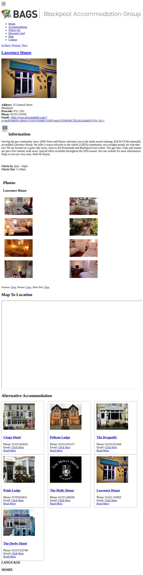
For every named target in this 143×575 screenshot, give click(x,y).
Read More (9, 450)
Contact (12, 39)
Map (10, 36)
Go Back (5, 45)
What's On (14, 30)
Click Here (18, 447)
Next (24, 45)
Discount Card (16, 33)
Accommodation (17, 26)
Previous (16, 45)
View (13, 287)
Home (11, 23)
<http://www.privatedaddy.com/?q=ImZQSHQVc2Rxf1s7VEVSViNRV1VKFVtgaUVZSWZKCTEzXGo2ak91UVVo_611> (52, 119)
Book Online (20, 281)
